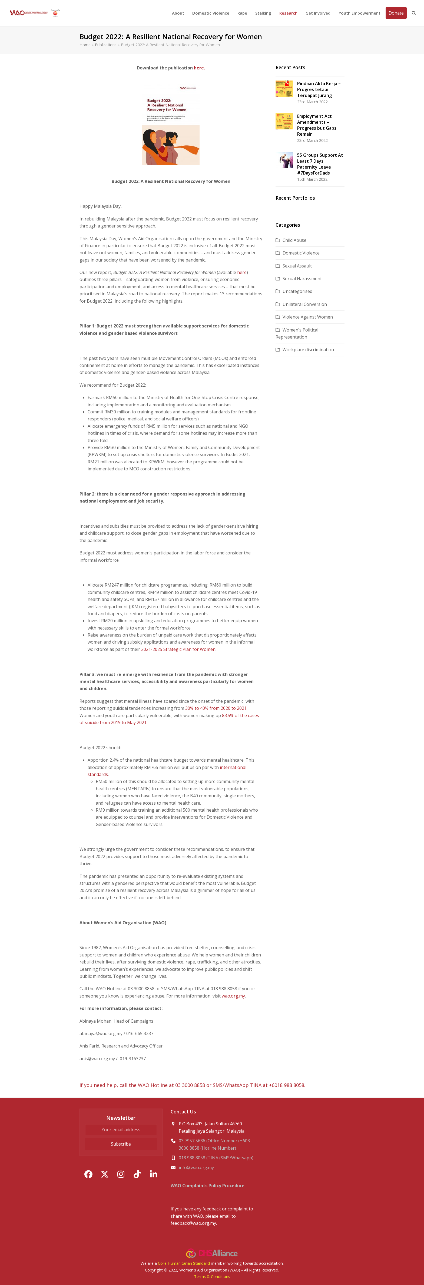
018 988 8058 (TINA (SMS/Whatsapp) (216, 1158)
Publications (106, 44)
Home (85, 44)
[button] (414, 13)
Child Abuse (294, 240)
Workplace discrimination (308, 350)
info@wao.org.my (196, 1167)
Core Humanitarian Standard (184, 1263)
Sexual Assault (297, 266)
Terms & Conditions (212, 1276)
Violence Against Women (308, 317)
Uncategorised (297, 291)
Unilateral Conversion (305, 304)
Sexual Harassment (302, 279)
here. (199, 68)
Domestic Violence (301, 253)
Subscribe (121, 1144)
